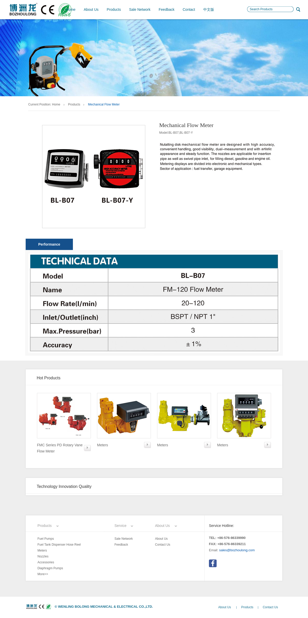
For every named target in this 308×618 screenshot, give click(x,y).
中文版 (208, 9)
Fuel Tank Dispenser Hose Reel (59, 544)
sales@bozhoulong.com (237, 550)
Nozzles (43, 556)
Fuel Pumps (45, 538)
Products (114, 9)
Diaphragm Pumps (50, 568)
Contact (189, 9)
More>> (42, 574)
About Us (91, 9)
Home (70, 9)
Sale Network (139, 9)
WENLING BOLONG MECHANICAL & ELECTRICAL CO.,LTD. (105, 607)
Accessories (45, 562)
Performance (49, 244)
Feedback (166, 9)
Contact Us (162, 544)
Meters (42, 550)
